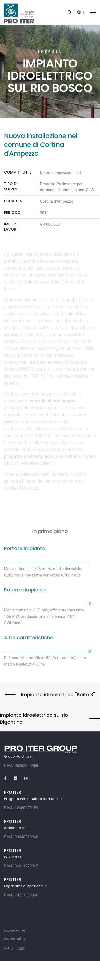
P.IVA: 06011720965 (21, 866)
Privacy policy (14, 931)
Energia (50, 51)
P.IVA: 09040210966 (21, 837)
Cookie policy (14, 939)
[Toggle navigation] (93, 12)
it (81, 12)
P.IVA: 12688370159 (21, 808)
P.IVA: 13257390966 (21, 895)
